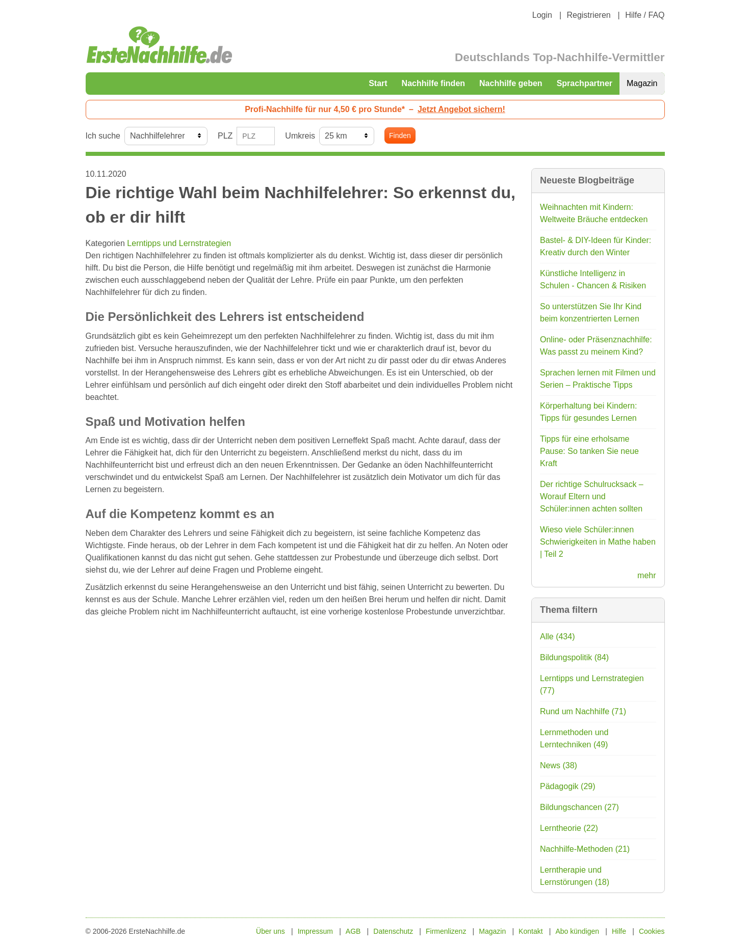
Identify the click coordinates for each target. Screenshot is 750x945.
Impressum (315, 931)
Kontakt (530, 931)
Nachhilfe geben (510, 83)
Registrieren (588, 15)
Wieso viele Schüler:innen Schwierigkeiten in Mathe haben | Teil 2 (598, 541)
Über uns (270, 931)
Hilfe (619, 931)
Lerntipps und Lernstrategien (179, 243)
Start (378, 83)
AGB (353, 931)
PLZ (225, 135)
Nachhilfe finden (433, 83)
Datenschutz (393, 931)
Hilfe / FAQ (644, 15)
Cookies (652, 931)
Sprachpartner (584, 83)
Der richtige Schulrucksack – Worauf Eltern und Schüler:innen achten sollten (591, 496)
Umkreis (300, 135)
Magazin (642, 83)
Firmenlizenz (446, 931)
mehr (646, 575)
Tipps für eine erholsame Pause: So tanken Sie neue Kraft (589, 451)
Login (542, 15)
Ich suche (103, 135)
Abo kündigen (577, 931)
